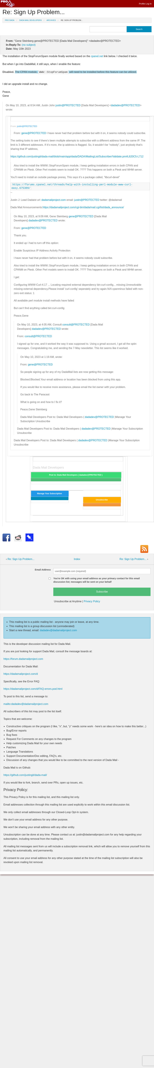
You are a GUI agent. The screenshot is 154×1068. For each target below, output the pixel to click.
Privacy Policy (92, 601)
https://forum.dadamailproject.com (23, 659)
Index (77, 559)
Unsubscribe (102, 500)
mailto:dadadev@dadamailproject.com (25, 704)
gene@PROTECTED (33, 133)
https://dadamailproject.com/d (20, 673)
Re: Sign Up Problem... (71, 20)
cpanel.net (97, 56)
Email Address (43, 569)
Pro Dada (9, 20)
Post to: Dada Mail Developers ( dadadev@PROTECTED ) (76, 475)
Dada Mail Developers (30, 20)
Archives (51, 20)
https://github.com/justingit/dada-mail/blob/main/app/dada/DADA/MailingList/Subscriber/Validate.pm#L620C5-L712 (77, 156)
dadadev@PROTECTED (125, 105)
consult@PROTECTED (76, 324)
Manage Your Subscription (50, 493)
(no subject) (29, 44)
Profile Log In (145, 3)
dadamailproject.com (53, 200)
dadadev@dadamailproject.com (58, 630)
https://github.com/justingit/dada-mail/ (25, 775)
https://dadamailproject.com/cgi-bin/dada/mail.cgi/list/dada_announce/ (83, 207)
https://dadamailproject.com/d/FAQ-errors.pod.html (32, 688)
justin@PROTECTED (67, 105)
